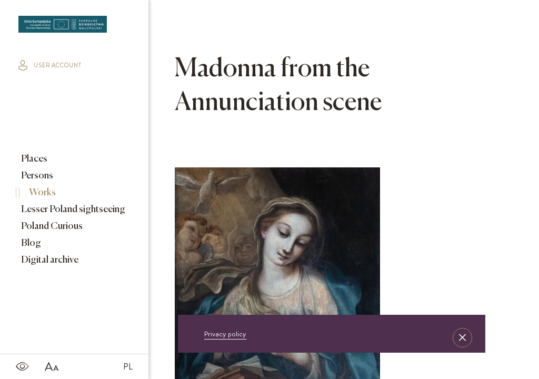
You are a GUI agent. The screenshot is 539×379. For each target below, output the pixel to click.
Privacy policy (225, 333)
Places (33, 159)
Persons (36, 176)
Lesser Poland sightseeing (72, 209)
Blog (30, 243)
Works (41, 192)
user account (50, 65)
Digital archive (48, 260)
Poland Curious (51, 226)
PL (128, 366)
